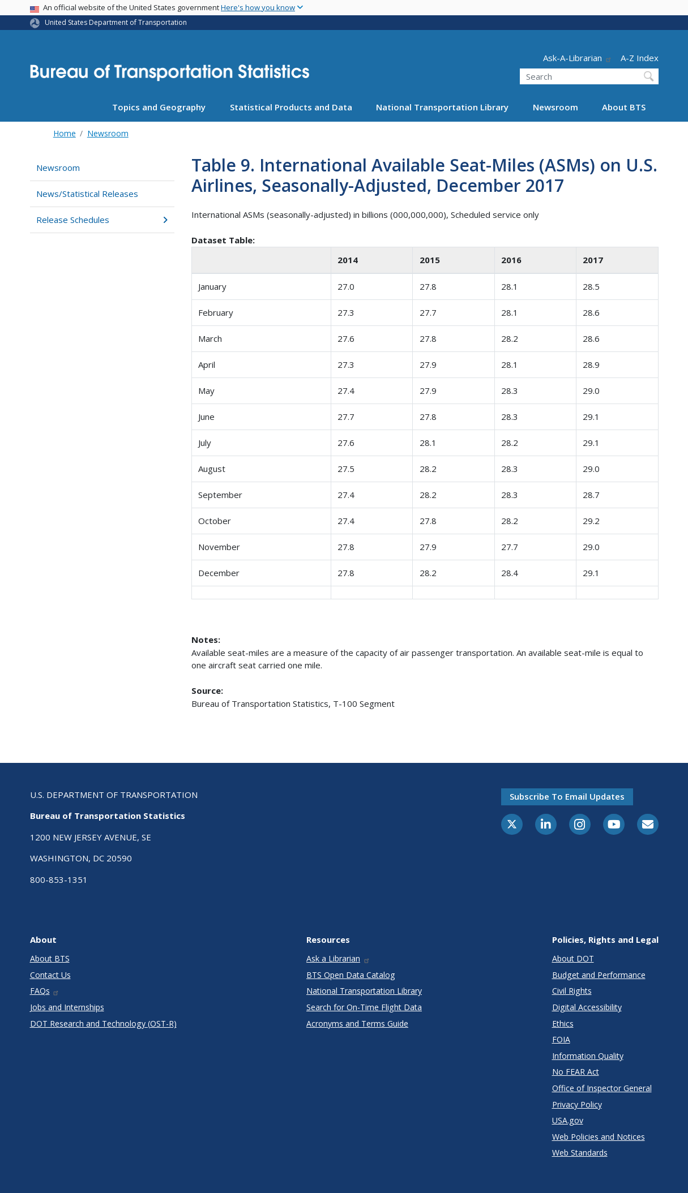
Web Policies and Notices (598, 1136)
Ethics (563, 1023)
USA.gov (567, 1120)
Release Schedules (102, 219)
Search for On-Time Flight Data (364, 1007)
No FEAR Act (575, 1071)
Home (64, 133)
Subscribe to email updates (567, 796)
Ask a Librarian (338, 958)
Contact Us (50, 974)
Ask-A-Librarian (577, 57)
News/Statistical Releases (87, 193)
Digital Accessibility (587, 1007)
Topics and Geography (159, 107)
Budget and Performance (599, 974)
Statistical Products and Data (291, 107)
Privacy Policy (577, 1104)
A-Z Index (640, 57)
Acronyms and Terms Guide (357, 1023)
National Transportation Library (442, 107)
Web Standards (580, 1152)
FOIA (561, 1039)
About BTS (624, 107)
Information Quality (587, 1055)
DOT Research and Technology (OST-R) (103, 1023)
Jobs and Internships (67, 1007)
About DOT (573, 958)
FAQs (45, 990)
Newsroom (555, 107)
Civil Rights (572, 990)
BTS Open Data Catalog (350, 974)
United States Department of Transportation (116, 22)
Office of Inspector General (602, 1088)
